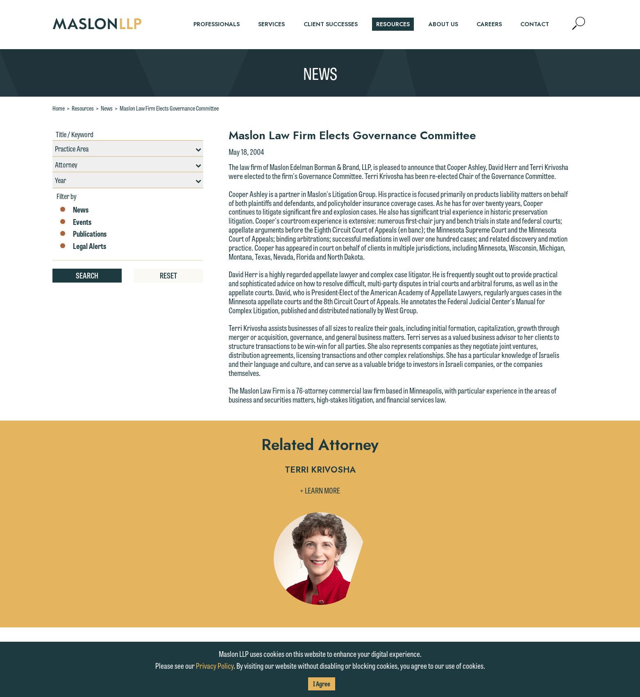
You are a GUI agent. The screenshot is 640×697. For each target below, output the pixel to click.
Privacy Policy (215, 665)
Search (87, 275)
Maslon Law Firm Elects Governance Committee (169, 108)
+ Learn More (320, 490)
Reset (168, 275)
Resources (83, 108)
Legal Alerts (82, 246)
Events (75, 221)
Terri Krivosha (320, 470)
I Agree (321, 683)
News (107, 108)
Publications (83, 233)
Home (58, 108)
